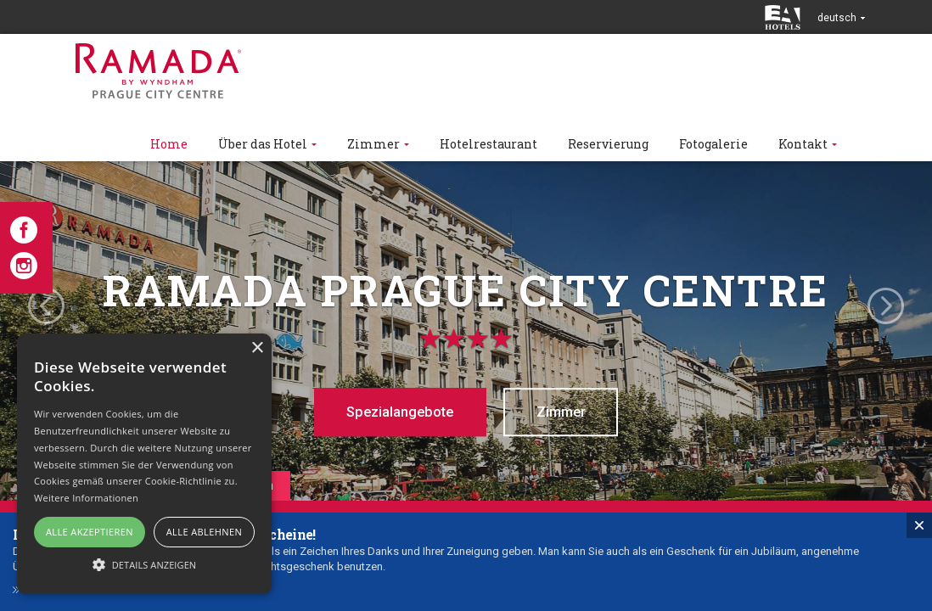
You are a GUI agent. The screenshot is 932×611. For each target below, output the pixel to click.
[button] (144, 564)
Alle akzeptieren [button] (89, 531)
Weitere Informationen (86, 497)
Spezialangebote (395, 411)
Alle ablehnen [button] (204, 531)
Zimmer (567, 411)
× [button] (256, 348)
